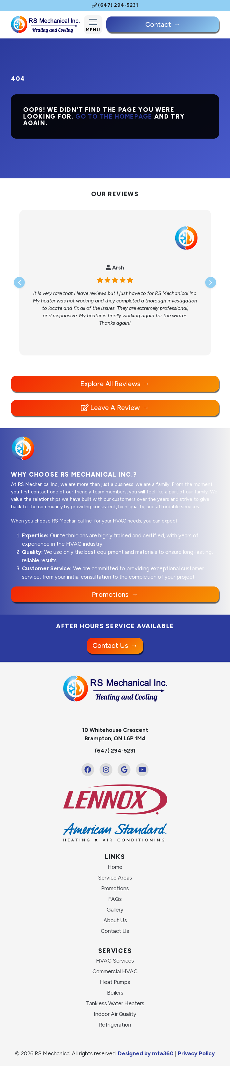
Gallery (115, 909)
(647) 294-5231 (115, 5)
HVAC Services (115, 960)
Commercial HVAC (115, 971)
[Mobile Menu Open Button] (93, 25)
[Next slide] (210, 282)
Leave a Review (110, 408)
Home (115, 867)
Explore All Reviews (110, 384)
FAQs (115, 899)
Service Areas (115, 877)
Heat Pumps (115, 982)
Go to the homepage (113, 116)
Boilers (115, 992)
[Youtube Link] (142, 769)
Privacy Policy (196, 1053)
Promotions (110, 594)
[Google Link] (124, 769)
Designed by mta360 (146, 1053)
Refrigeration (115, 1024)
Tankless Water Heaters (115, 1003)
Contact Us (110, 645)
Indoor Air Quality (115, 1014)
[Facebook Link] (87, 769)
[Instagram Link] (106, 769)
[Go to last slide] (19, 282)
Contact (158, 24)
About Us (115, 920)
